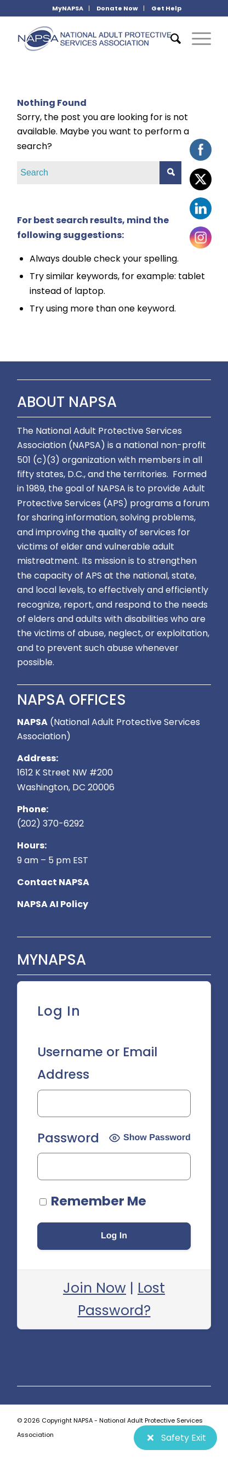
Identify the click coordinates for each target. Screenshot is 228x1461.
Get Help (166, 8)
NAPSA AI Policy (52, 904)
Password (68, 1138)
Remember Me (92, 1201)
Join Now (94, 1288)
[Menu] (196, 39)
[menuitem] (68, 8)
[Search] (170, 39)
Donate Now (117, 8)
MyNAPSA (67, 8)
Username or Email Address (97, 1063)
